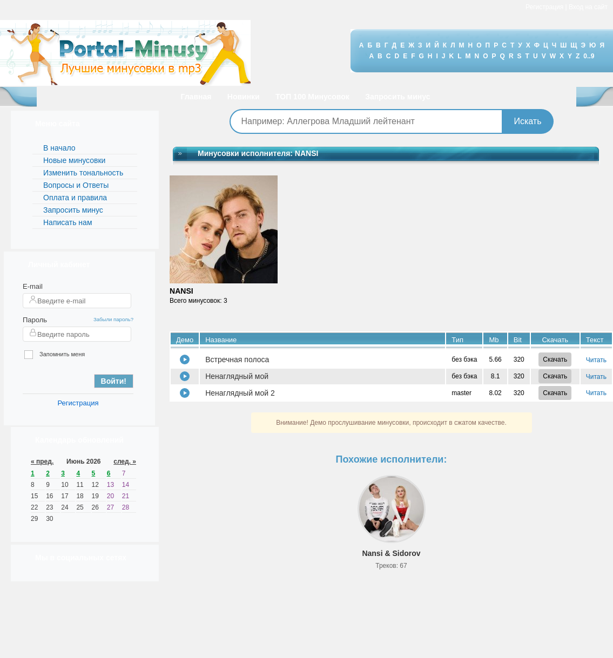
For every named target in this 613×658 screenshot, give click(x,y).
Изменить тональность (83, 172)
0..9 (588, 56)
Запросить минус (397, 96)
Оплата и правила (75, 197)
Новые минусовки (74, 160)
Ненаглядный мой (236, 376)
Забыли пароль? (113, 319)
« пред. (42, 461)
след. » (124, 461)
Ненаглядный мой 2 (240, 393)
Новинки (243, 96)
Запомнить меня (54, 354)
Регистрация (544, 7)
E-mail (33, 286)
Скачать (555, 359)
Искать (527, 121)
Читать (596, 360)
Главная (195, 96)
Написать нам (67, 222)
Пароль (35, 320)
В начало (59, 148)
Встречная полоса (237, 359)
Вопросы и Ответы (76, 185)
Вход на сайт (588, 7)
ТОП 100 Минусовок (312, 96)
